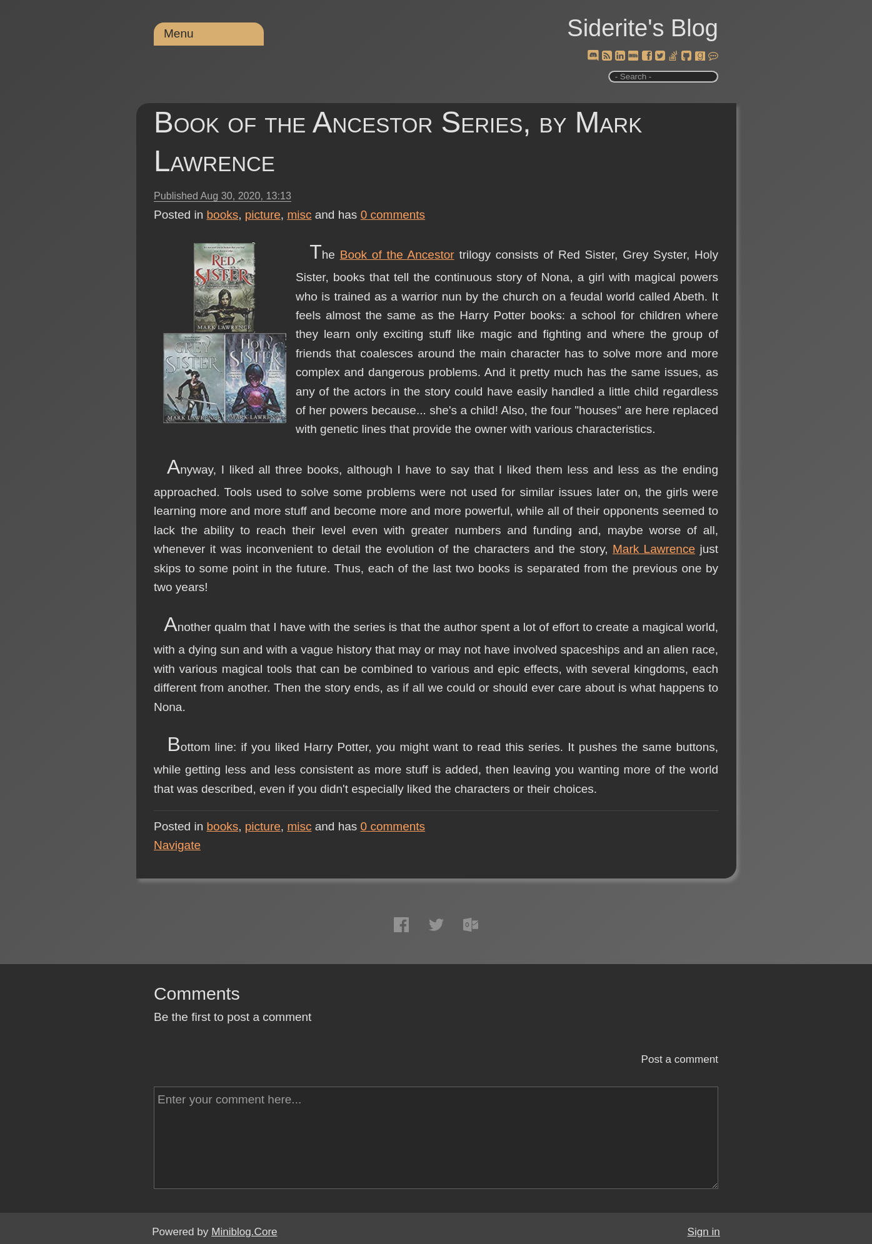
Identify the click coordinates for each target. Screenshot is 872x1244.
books (223, 214)
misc (299, 214)
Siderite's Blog (642, 28)
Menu (179, 33)
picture (263, 214)
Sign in (704, 1232)
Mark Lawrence (654, 548)
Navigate (177, 845)
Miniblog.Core (244, 1232)
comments (393, 214)
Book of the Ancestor (397, 254)
